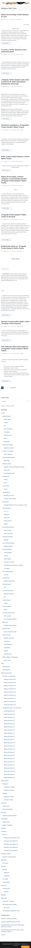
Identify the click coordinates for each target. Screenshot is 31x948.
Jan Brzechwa (5, 578)
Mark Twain (5, 622)
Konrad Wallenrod (8, 429)
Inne (5, 425)
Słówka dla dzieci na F (9, 727)
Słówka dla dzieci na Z (9, 777)
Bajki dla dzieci (6, 666)
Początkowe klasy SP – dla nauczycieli (11, 708)
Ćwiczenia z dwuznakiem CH (11, 841)
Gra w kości (6, 907)
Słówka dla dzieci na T (9, 765)
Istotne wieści (5, 806)
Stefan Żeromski (6, 635)
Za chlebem (7, 568)
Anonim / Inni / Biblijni (7, 451)
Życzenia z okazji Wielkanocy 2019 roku (10, 921)
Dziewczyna (7, 470)
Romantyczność (8, 435)
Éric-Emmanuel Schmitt (8, 527)
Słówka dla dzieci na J (9, 733)
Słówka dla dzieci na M (9, 742)
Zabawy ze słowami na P (10, 701)
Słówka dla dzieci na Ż (9, 774)
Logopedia (3, 831)
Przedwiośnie (7, 647)
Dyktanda (4, 869)
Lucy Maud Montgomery (8, 612)
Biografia (6, 540)
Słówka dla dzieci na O (9, 749)
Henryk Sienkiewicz (7, 549)
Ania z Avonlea (7, 616)
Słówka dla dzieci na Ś (9, 761)
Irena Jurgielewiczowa (7, 571)
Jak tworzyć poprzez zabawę (9, 904)
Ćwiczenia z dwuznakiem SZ (11, 850)
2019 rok (3, 934)
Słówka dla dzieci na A (9, 711)
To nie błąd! (5, 879)
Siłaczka (6, 650)
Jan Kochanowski (6, 584)
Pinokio (5, 489)
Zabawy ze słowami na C (10, 685)
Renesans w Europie (9, 796)
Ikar (5, 597)
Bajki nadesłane (6, 669)
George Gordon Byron (7, 536)
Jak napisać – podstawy (8, 901)
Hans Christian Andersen (8, 543)
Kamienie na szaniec (9, 448)
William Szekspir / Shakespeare (10, 657)
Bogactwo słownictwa (6, 673)
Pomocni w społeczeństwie (9, 857)
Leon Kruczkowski (6, 606)
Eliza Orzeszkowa (6, 508)
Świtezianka (7, 441)
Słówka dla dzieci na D (9, 720)
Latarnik (6, 555)
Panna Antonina (8, 520)
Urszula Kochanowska (9, 473)
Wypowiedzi (4, 898)
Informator (3, 803)
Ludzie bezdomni (8, 644)
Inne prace (3, 812)
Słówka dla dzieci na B (9, 714)
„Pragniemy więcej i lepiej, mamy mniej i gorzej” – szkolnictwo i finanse (13, 925)
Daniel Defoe (5, 501)
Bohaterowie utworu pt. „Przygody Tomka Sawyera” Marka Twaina (13, 247)
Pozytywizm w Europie (9, 787)
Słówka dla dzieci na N (9, 746)
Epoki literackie (4, 780)
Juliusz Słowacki (6, 600)
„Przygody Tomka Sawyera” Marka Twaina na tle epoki (13, 216)
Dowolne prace (6, 822)
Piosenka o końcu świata (10, 498)
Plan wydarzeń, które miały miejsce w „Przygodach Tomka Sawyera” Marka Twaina (14, 349)
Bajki (2, 663)
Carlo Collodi (5, 486)
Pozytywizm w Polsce (9, 790)
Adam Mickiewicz (6, 416)
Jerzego (8, 406)
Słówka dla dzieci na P (9, 752)
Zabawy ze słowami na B (10, 682)
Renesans (4, 793)
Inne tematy (7, 641)
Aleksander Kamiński (7, 444)
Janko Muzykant (8, 552)
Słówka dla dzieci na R (9, 755)
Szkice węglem (7, 559)
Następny (13, 387)
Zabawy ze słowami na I (9, 698)
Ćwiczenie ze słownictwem (9, 676)
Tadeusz (6, 524)
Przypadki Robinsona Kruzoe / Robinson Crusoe (15, 505)
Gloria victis (7, 517)
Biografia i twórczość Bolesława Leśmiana (14, 467)
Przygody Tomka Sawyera (15, 19)
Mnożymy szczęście (6, 853)
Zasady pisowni (6, 882)
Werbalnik (3, 895)
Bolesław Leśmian (6, 463)
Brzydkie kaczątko (8, 546)
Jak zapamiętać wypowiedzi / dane (11, 910)
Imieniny (3, 406)
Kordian (6, 603)
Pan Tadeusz (7, 432)
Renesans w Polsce (8, 799)
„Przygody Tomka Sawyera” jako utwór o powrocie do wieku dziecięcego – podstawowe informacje (15, 82)
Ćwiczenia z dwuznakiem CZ (11, 844)
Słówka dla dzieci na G (9, 730)
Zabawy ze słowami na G (10, 692)
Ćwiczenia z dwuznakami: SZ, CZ (12, 837)
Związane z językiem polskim (9, 815)
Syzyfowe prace (7, 654)
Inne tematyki (4, 818)
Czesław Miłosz (6, 492)
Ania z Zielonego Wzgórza (10, 619)
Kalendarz (3, 828)
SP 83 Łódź (5, 863)
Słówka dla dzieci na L (9, 739)
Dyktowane (6, 872)
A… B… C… (6, 511)
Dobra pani (6, 514)
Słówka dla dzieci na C (9, 717)
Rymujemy (3, 885)
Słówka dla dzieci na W (9, 771)
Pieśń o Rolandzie (8, 454)
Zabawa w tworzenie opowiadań (9, 918)
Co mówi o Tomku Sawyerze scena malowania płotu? (13, 51)
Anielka (5, 479)
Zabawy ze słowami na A (10, 679)
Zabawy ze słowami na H (10, 695)
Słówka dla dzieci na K (9, 736)
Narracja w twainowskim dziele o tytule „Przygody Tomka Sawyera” (15, 322)
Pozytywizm (5, 784)
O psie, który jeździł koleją (10, 631)
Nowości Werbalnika (7, 809)
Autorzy (3, 413)
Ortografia (3, 866)
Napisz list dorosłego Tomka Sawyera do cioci (15, 16)
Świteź (5, 438)
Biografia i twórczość (9, 495)
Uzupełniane (7, 876)
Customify (15, 945)
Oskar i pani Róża (8, 533)
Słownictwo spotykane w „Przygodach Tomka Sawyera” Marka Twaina (15, 126)
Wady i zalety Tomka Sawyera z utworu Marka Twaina (15, 158)
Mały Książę (7, 460)
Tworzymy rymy (6, 888)
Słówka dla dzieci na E (9, 723)
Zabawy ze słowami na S (10, 704)
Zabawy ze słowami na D (10, 688)
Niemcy (6, 609)
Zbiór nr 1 (4, 834)
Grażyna (6, 422)
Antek (5, 482)
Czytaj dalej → (6, 43)
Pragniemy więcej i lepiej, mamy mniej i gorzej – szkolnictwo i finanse (12, 930)
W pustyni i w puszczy (9, 562)
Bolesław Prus (5, 476)
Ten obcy (6, 574)
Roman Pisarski (6, 628)
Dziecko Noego (7, 530)
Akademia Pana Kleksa (9, 581)
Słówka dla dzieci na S (9, 758)
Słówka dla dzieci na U (9, 768)
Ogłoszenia (4, 860)
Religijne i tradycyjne (7, 825)
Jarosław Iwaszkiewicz (8, 590)
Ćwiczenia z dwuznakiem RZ (11, 847)
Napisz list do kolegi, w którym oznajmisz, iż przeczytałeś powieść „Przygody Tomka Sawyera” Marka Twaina (14, 180)
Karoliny (12, 406)
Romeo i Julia (7, 660)
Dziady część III (7, 419)
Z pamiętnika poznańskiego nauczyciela (13, 565)
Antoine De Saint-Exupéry (8, 457)
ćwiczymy (6, 891)
